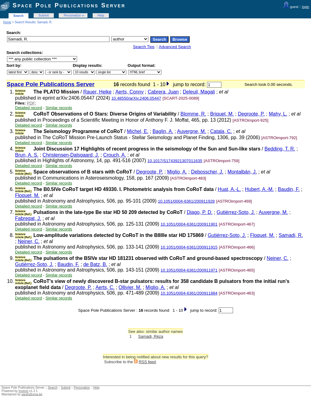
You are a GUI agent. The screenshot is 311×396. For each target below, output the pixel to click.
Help (101, 15)
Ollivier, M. (130, 287)
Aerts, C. (104, 287)
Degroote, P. (251, 113)
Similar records (59, 107)
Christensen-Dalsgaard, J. (71, 155)
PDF (31, 103)
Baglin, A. (163, 131)
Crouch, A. (114, 155)
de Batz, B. (95, 264)
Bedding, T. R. (280, 148)
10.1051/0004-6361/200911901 (189, 224)
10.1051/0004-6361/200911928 (186, 201)
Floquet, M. (27, 195)
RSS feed (147, 362)
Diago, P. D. (200, 212)
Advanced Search (175, 46)
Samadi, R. (291, 235)
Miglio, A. (177, 171)
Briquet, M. (222, 113)
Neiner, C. (28, 241)
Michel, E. (137, 131)
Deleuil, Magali (199, 91)
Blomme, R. (193, 113)
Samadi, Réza (150, 336)
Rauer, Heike (97, 91)
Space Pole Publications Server (69, 5)
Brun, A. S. (26, 155)
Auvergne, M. (191, 131)
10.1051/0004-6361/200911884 (189, 293)
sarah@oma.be (32, 394)
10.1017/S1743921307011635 (174, 160)
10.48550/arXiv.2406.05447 (136, 98)
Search (18, 15)
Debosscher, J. (207, 171)
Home (7, 22)
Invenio (23, 391)
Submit (44, 15)
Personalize (72, 15)
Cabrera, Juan (163, 91)
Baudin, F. (289, 189)
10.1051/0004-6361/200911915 (189, 247)
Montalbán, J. (242, 171)
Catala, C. (221, 131)
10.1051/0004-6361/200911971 (189, 270)
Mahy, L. (278, 113)
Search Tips (143, 46)
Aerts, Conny (129, 91)
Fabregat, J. (28, 218)
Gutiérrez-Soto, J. (236, 212)
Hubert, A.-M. (259, 189)
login (305, 7)
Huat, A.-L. (229, 189)
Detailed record (28, 107)
